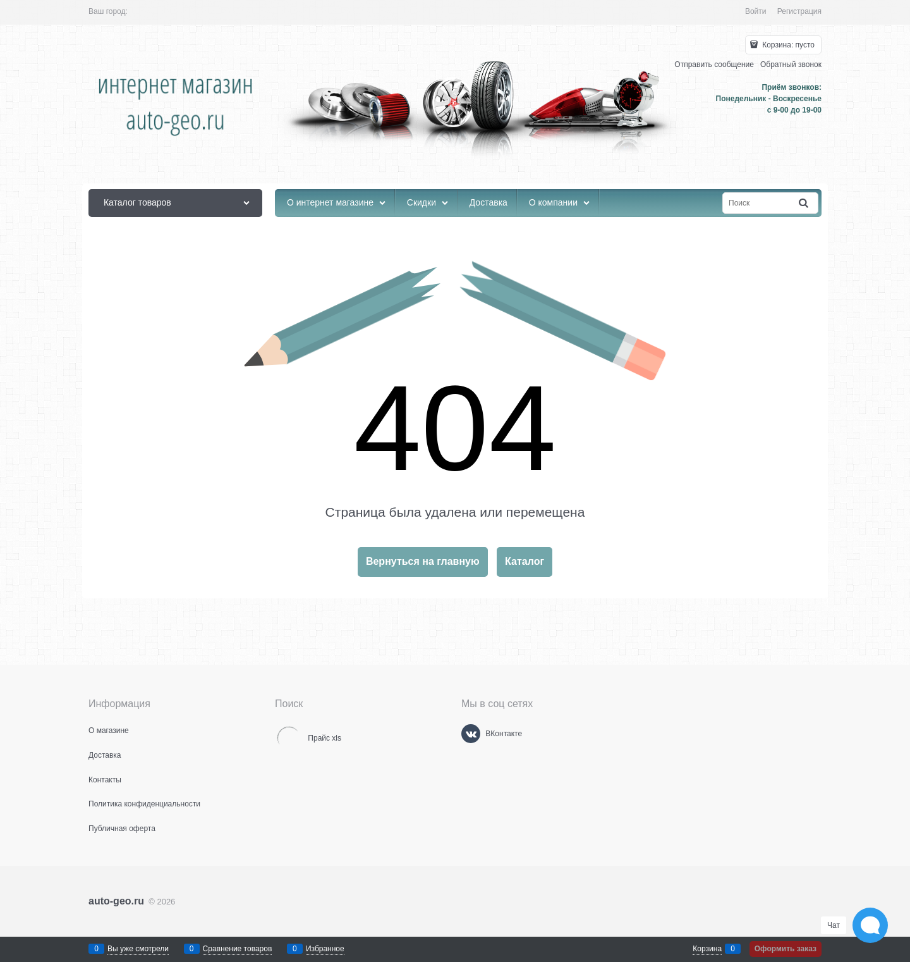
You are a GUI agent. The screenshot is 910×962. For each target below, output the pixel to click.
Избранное (325, 949)
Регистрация (799, 11)
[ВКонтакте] (470, 733)
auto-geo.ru (116, 901)
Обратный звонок (791, 64)
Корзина (707, 949)
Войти (756, 11)
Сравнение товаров (237, 949)
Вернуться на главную (423, 561)
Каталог (524, 561)
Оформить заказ (785, 948)
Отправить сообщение (714, 64)
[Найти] (804, 203)
